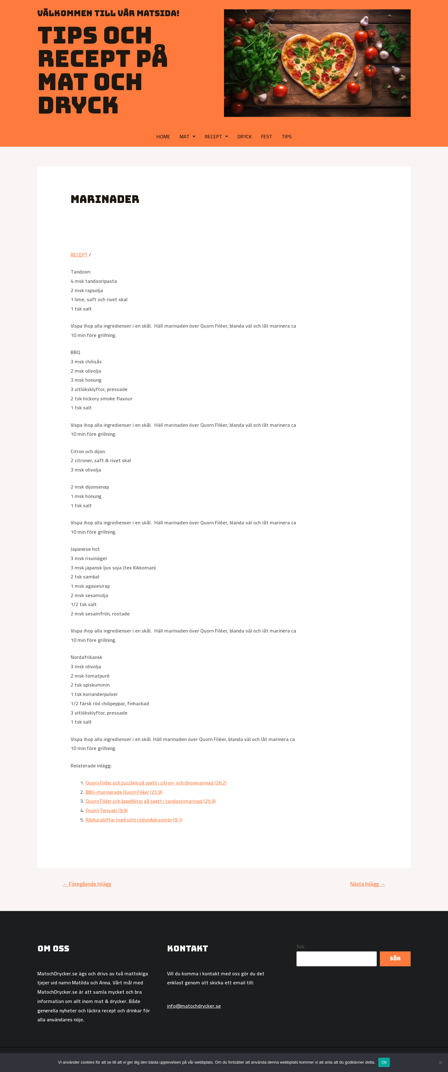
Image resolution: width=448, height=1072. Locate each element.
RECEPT (216, 136)
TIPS (287, 136)
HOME (163, 136)
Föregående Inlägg (87, 884)
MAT (187, 136)
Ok (384, 1062)
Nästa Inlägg (367, 884)
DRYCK (244, 136)
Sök (300, 946)
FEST (266, 136)
